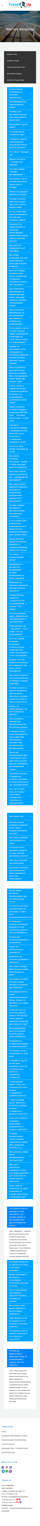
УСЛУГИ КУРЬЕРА (8, 1444)
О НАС (4, 1432)
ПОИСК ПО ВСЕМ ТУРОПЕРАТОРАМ (14, 1440)
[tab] (20, 1217)
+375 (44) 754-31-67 (11, 1500)
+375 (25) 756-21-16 (12, 1502)
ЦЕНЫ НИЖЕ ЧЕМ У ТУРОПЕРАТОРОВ (15, 1448)
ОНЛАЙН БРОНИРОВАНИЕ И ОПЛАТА (14, 1436)
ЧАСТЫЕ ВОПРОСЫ (8, 1453)
